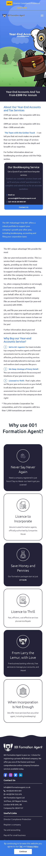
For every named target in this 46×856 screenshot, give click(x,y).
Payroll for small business (15, 835)
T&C (21, 846)
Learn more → (23, 7)
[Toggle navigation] (42, 16)
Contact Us (23, 207)
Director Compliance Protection (17, 819)
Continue (23, 851)
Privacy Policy (32, 846)
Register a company (12, 824)
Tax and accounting (12, 830)
